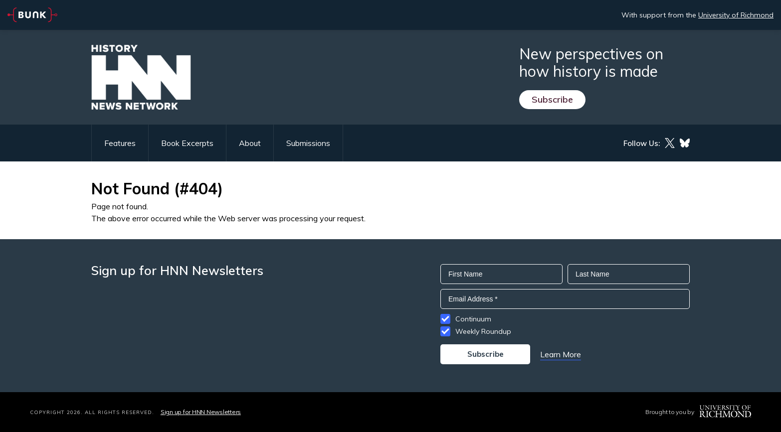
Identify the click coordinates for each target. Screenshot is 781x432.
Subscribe (552, 99)
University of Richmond (736, 14)
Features (120, 143)
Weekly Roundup (483, 331)
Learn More (560, 354)
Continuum (473, 318)
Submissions (308, 143)
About (250, 143)
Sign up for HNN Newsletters (201, 412)
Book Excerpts (187, 143)
